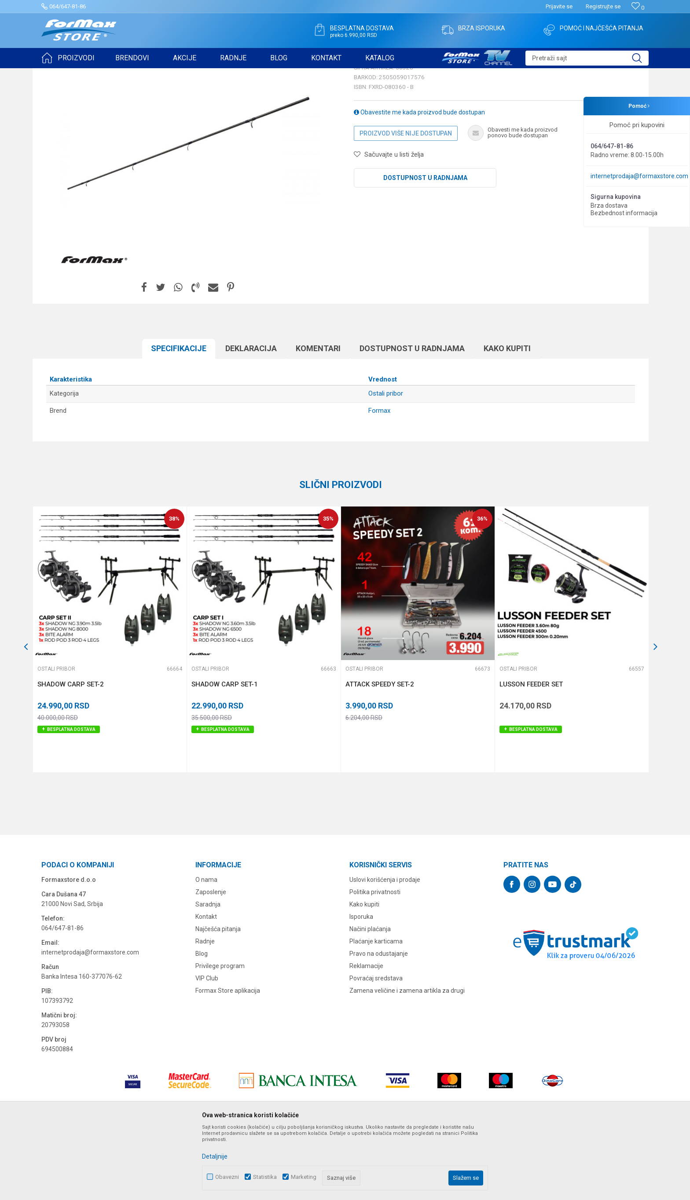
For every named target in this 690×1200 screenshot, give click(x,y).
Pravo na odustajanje (378, 1021)
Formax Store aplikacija (227, 1058)
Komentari (318, 416)
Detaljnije (215, 1156)
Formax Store (57, 74)
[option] (110, 707)
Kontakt (206, 984)
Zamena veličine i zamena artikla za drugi (407, 1058)
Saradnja (207, 972)
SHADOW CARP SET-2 (70, 752)
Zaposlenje (210, 960)
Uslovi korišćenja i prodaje (384, 947)
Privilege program (220, 1034)
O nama (206, 947)
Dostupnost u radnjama (425, 246)
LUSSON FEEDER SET (531, 752)
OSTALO (119, 74)
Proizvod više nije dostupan (406, 201)
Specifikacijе (178, 416)
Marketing (303, 1177)
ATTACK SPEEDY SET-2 (379, 752)
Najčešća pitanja (218, 997)
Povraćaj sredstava (376, 1046)
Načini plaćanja (370, 997)
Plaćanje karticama (376, 1009)
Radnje (205, 1009)
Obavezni (227, 1177)
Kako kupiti (507, 416)
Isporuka (361, 984)
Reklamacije (366, 1034)
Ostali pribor (150, 74)
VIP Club (206, 1046)
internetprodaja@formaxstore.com (639, 176)
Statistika (265, 1177)
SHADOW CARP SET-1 (224, 752)
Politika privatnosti (374, 960)
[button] (587, 58)
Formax (379, 479)
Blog (201, 1021)
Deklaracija (251, 416)
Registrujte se (603, 6)
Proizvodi (91, 74)
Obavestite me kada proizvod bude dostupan (419, 180)
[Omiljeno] (637, 7)
